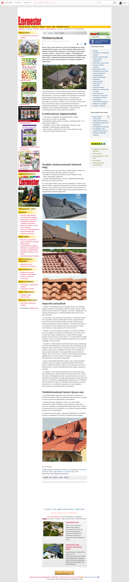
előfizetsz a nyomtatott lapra (66, 471)
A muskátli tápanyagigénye (28, 217)
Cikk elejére (80, 509)
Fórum (48, 27)
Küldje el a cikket (50, 509)
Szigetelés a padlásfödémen (29, 250)
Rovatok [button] (18, 2)
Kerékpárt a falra (25, 295)
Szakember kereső (62, 27)
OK (115, 2)
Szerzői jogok (64, 577)
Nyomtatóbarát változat (66, 509)
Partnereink (73, 577)
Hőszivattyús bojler (26, 264)
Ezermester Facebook (91, 577)
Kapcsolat (33, 577)
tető (50, 477)
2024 (44, 33)
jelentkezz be (34, 308)
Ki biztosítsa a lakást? (27, 289)
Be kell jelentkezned (53, 516)
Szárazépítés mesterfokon (28, 219)
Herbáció (60, 29)
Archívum (35, 27)
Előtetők (95, 51)
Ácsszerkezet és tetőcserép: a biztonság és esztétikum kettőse (100, 95)
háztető (55, 477)
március (50, 33)
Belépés (124, 3)
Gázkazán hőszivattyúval (28, 266)
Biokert (22, 56)
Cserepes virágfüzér (99, 106)
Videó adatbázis (51, 29)
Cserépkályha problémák (101, 127)
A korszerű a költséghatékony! (29, 229)
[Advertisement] (64, 11)
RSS (80, 577)
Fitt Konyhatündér (78, 29)
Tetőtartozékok (25, 244)
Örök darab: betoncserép (101, 63)
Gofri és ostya (24, 297)
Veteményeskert (25, 80)
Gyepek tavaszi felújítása (28, 274)
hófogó (66, 477)
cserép (61, 477)
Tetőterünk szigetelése (100, 103)
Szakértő (36, 29)
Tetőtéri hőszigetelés (99, 77)
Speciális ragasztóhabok (28, 215)
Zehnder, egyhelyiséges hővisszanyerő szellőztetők (100, 59)
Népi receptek (97, 153)
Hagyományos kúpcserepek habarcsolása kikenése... (101, 118)
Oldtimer (42, 27)
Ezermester (8, 2)
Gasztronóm (68, 29)
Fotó (53, 27)
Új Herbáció (96, 160)
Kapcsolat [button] (27, 2)
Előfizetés (22, 29)
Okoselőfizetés (25, 104)
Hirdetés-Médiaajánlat (44, 577)
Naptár (42, 29)
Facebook (29, 29)
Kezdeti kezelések (98, 87)
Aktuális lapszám (24, 27)
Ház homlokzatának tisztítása (29, 256)
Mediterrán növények (27, 272)
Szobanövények (25, 123)
